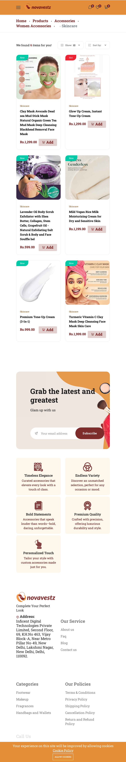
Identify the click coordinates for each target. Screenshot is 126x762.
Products (40, 20)
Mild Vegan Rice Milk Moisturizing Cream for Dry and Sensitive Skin (85, 216)
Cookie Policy (63, 750)
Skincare (24, 105)
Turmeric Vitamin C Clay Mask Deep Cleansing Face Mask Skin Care (87, 321)
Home (21, 20)
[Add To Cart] (48, 142)
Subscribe (90, 433)
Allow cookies (63, 756)
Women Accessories (33, 25)
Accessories (64, 20)
